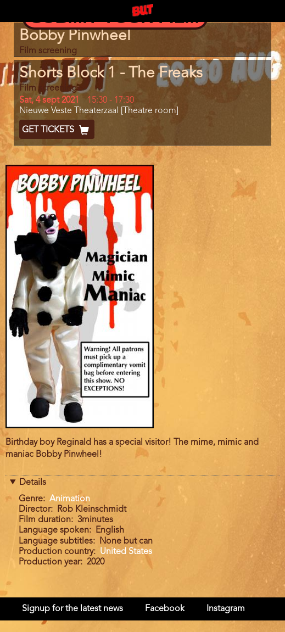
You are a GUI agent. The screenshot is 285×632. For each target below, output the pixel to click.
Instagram (225, 609)
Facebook (165, 609)
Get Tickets (57, 130)
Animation (69, 499)
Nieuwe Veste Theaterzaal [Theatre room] (98, 111)
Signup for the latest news (72, 609)
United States (126, 551)
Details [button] (32, 482)
